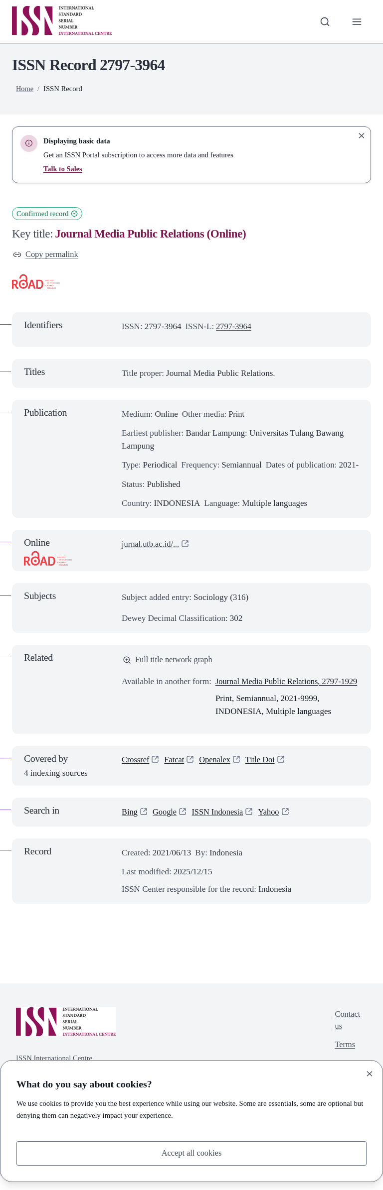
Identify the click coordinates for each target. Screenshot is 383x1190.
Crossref (136, 774)
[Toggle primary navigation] (356, 21)
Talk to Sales (63, 169)
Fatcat (176, 774)
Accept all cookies (191, 1153)
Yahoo (273, 826)
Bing (130, 826)
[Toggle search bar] (323, 21)
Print (236, 415)
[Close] (370, 1073)
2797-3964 (234, 327)
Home (25, 89)
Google (165, 826)
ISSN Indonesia (220, 826)
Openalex (217, 774)
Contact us (347, 1035)
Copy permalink (46, 254)
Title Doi (264, 774)
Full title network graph (169, 661)
